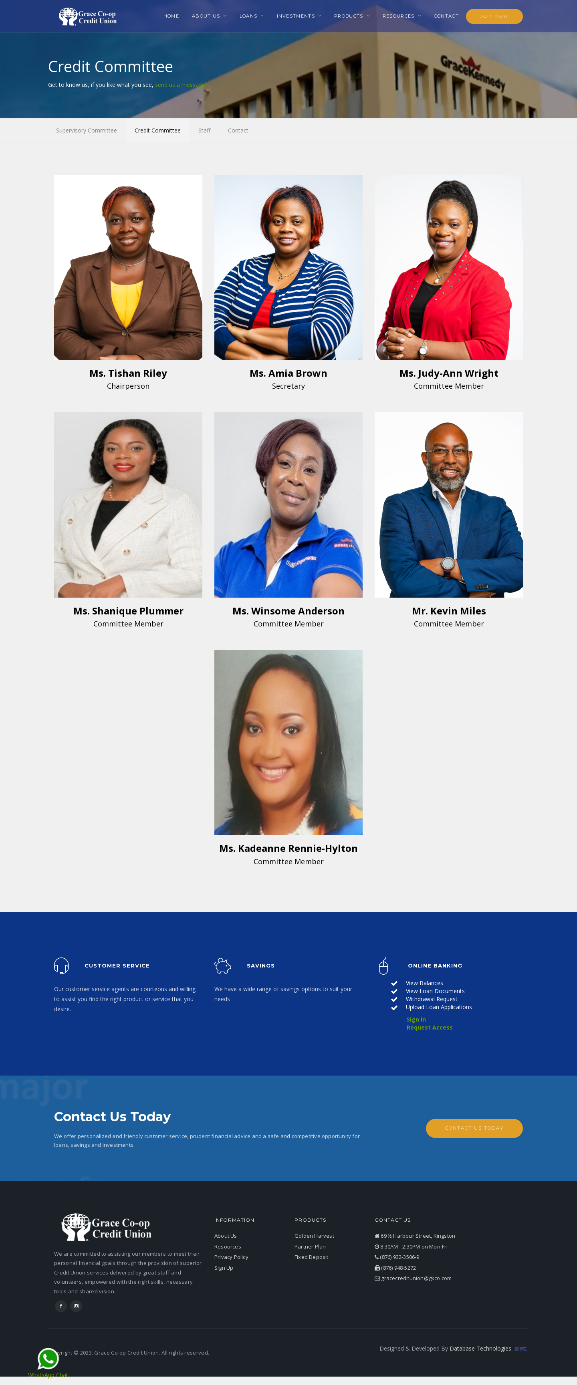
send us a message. (180, 84)
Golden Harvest (314, 1236)
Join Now (494, 16)
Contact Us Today (474, 1128)
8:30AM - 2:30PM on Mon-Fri (411, 1247)
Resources (399, 16)
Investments (296, 16)
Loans (249, 16)
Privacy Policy (231, 1257)
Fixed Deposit (312, 1257)
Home (171, 16)
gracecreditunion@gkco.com (413, 1279)
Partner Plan (310, 1247)
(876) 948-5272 (395, 1268)
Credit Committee (158, 130)
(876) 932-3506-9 (397, 1257)
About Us (206, 16)
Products (348, 16)
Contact (446, 16)
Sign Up (223, 1268)
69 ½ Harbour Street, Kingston (415, 1236)
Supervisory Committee (86, 130)
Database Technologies (489, 1349)
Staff (204, 130)
